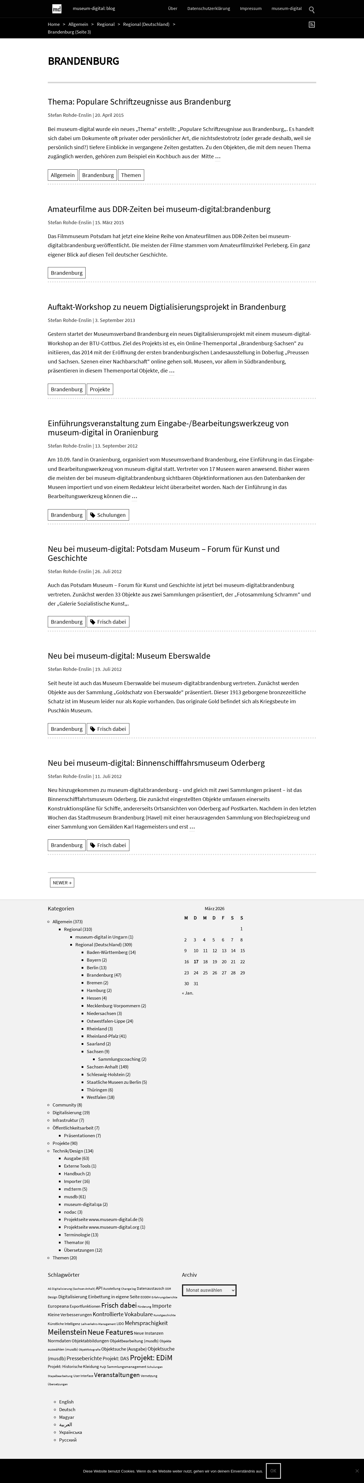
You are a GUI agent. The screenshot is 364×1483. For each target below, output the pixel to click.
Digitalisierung (67, 1112)
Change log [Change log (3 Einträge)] (128, 1289)
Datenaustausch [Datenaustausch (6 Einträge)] (150, 1288)
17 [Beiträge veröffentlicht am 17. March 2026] (196, 961)
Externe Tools (77, 1166)
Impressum (251, 8)
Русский (68, 1440)
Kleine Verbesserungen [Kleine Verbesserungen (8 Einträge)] (70, 1314)
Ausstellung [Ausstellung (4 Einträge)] (111, 1288)
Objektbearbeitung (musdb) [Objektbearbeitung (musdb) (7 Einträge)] (134, 1340)
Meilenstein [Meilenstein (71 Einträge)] (67, 1331)
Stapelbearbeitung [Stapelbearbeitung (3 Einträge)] (60, 1376)
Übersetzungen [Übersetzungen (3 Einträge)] (58, 1384)
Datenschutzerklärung (208, 8)
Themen (131, 175)
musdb (71, 1196)
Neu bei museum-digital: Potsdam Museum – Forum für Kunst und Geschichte (164, 553)
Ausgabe (72, 1158)
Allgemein (78, 24)
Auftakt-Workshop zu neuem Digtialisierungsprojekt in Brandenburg (167, 306)
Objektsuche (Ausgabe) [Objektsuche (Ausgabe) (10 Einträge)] (124, 1349)
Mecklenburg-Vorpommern (113, 1005)
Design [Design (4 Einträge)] (52, 1297)
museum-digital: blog (94, 8)
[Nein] (357, 1471)
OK (273, 1471)
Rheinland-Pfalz (102, 1036)
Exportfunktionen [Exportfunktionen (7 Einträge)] (85, 1306)
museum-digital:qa (83, 1204)
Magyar (66, 1417)
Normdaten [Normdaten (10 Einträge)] (59, 1341)
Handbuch (74, 1173)
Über (172, 8)
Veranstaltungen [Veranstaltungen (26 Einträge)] (117, 1374)
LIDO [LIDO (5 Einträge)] (120, 1323)
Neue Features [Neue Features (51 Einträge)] (110, 1332)
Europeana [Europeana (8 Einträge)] (58, 1306)
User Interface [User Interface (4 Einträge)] (83, 1376)
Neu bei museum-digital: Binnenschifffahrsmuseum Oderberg (156, 762)
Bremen (94, 982)
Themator (74, 1242)
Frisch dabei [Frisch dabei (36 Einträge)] (119, 1305)
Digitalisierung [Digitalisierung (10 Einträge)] (72, 1296)
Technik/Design (68, 1151)
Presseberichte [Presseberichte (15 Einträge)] (84, 1358)
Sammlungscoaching (119, 1059)
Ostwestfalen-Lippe (106, 1021)
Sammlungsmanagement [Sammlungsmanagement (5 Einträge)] (126, 1366)
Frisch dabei (111, 621)
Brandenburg (98, 175)
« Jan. (187, 993)
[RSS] (312, 24)
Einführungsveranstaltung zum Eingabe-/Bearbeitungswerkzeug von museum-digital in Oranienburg (168, 428)
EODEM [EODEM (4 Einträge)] (145, 1297)
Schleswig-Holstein (106, 1074)
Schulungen (111, 515)
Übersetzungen (79, 1250)
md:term (72, 1189)
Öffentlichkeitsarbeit (73, 1128)
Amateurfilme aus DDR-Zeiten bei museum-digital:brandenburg (159, 208)
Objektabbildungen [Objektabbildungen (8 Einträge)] (90, 1340)
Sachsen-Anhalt (102, 1067)
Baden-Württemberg (107, 952)
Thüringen (97, 1090)
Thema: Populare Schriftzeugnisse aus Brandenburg (139, 101)
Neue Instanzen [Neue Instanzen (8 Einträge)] (149, 1333)
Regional (106, 24)
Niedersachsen (101, 1013)
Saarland (96, 1044)
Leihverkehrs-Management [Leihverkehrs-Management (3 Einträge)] (98, 1324)
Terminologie (77, 1235)
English (66, 1402)
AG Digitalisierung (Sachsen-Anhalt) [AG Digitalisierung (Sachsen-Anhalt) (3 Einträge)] (71, 1289)
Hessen (94, 998)
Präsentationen (79, 1135)
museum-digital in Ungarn (101, 937)
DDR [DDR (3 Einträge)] (168, 1289)
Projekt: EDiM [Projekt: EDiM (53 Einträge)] (151, 1357)
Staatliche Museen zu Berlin (114, 1082)
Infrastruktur (65, 1120)
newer (62, 882)
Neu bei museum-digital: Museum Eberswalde (129, 655)
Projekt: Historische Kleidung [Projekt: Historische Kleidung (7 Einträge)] (73, 1366)
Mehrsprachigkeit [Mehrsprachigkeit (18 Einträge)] (146, 1323)
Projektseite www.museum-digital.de (100, 1219)
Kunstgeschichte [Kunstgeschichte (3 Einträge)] (164, 1315)
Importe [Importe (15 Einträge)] (161, 1305)
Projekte (100, 389)
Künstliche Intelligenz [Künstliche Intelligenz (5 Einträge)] (64, 1323)
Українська (70, 1432)
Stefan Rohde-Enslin (70, 115)
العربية (65, 1424)
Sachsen (95, 1051)
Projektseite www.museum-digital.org (101, 1227)
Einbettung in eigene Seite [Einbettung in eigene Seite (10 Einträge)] (114, 1296)
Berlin (92, 967)
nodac (70, 1212)
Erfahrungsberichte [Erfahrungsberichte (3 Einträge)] (164, 1297)
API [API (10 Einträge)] (99, 1288)
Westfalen (96, 1097)
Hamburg (96, 990)
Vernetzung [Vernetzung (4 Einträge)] (149, 1376)
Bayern (94, 960)
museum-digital (287, 8)
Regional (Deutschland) (146, 24)
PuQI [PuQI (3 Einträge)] (103, 1367)
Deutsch (67, 1409)
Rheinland (97, 1029)
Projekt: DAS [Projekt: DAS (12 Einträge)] (116, 1358)
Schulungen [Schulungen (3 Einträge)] (155, 1367)
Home (54, 24)
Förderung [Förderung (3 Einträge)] (144, 1307)
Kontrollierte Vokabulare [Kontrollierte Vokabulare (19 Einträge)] (123, 1314)
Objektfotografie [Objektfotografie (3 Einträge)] (89, 1349)
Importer (73, 1181)
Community (64, 1105)
